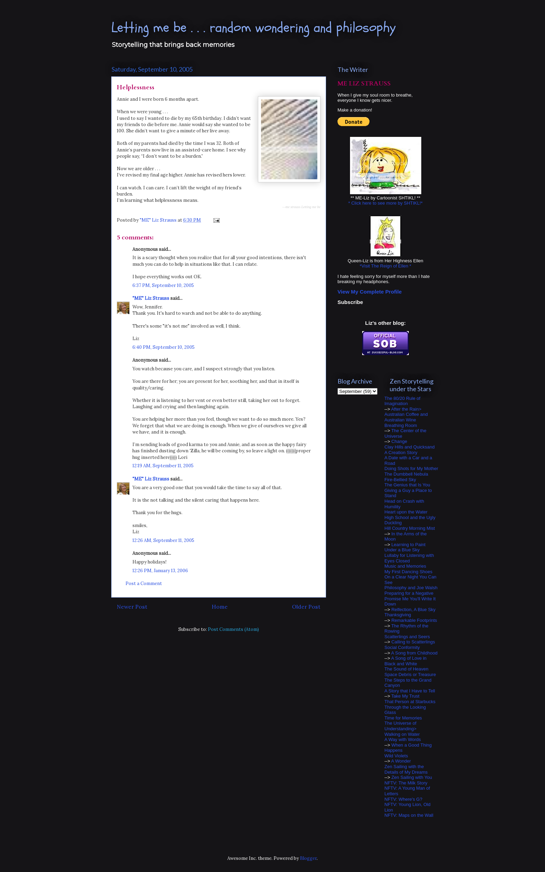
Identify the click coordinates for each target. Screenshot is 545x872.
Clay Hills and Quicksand (409, 447)
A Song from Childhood (414, 653)
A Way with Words (402, 739)
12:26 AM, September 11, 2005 (163, 540)
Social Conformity (402, 647)
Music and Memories (405, 566)
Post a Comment (143, 583)
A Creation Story (400, 452)
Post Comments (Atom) (233, 629)
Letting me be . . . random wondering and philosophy (253, 27)
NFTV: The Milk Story (406, 782)
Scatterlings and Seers (407, 636)
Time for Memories (403, 718)
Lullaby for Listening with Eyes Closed (409, 558)
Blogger (308, 858)
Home (220, 606)
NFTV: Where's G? (403, 799)
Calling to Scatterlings (413, 641)
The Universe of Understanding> (400, 726)
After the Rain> (406, 409)
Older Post (306, 606)
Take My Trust (405, 696)
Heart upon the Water (406, 512)
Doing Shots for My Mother (411, 468)
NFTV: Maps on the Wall (408, 815)
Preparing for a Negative (408, 593)
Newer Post (132, 606)
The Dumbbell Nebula (406, 474)
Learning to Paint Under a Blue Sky (404, 547)
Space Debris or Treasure (410, 674)
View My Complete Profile (369, 292)
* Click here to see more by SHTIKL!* (385, 203)
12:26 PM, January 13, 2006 (160, 571)
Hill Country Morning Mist (409, 528)
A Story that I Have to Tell (409, 690)
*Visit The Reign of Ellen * (385, 266)
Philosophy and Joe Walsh (411, 587)
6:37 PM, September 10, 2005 (163, 285)
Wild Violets (396, 755)
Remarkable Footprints (414, 620)
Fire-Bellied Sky (400, 479)
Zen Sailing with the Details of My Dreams (406, 769)
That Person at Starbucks (410, 701)
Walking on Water (402, 734)
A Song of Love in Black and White (405, 661)
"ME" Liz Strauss (150, 298)
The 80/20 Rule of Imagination (402, 401)
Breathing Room (400, 425)
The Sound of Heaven (406, 669)
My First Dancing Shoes (408, 571)
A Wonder (401, 761)
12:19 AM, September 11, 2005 (163, 466)
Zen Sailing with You (411, 777)
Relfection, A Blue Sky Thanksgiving (410, 612)
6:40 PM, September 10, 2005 (163, 347)
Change (399, 441)
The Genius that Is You (407, 484)
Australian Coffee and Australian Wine (406, 417)
